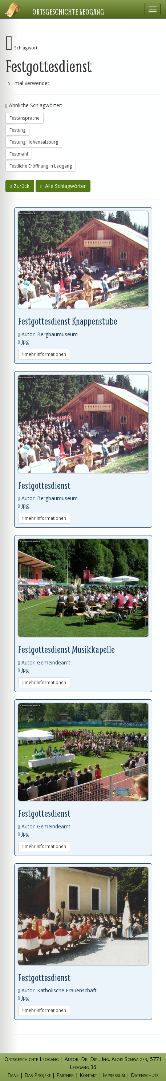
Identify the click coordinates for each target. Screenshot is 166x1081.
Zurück (19, 185)
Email (13, 1075)
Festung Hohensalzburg (33, 142)
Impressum (114, 1075)
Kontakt (88, 1075)
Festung (17, 130)
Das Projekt (37, 1075)
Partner (65, 1075)
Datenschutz (145, 1075)
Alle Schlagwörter (63, 185)
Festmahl (18, 154)
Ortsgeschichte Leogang (68, 11)
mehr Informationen (44, 354)
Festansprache (24, 118)
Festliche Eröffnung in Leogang (40, 166)
